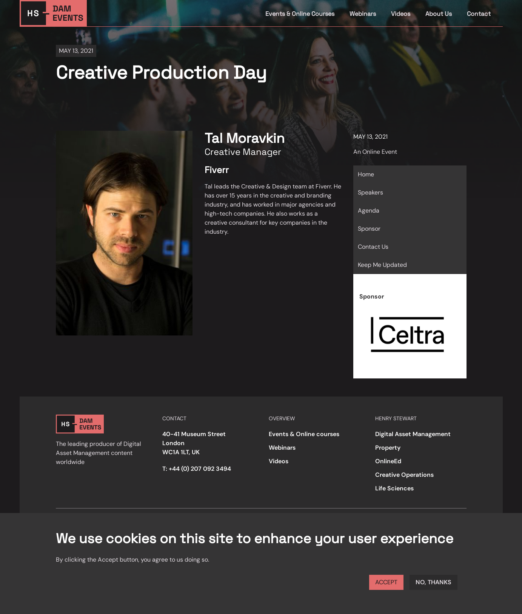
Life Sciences (394, 488)
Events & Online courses (304, 434)
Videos (400, 14)
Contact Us (373, 247)
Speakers (370, 192)
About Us (438, 14)
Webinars (363, 14)
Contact (479, 14)
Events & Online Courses (299, 14)
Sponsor (369, 229)
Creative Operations (404, 475)
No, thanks (433, 582)
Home (366, 174)
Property (387, 448)
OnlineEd (388, 461)
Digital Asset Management (413, 434)
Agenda (368, 210)
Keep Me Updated (382, 265)
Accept (386, 582)
